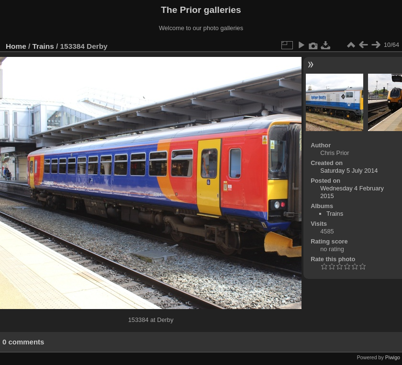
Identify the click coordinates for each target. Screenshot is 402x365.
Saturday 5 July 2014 (349, 170)
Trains (43, 46)
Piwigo (392, 357)
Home (16, 46)
